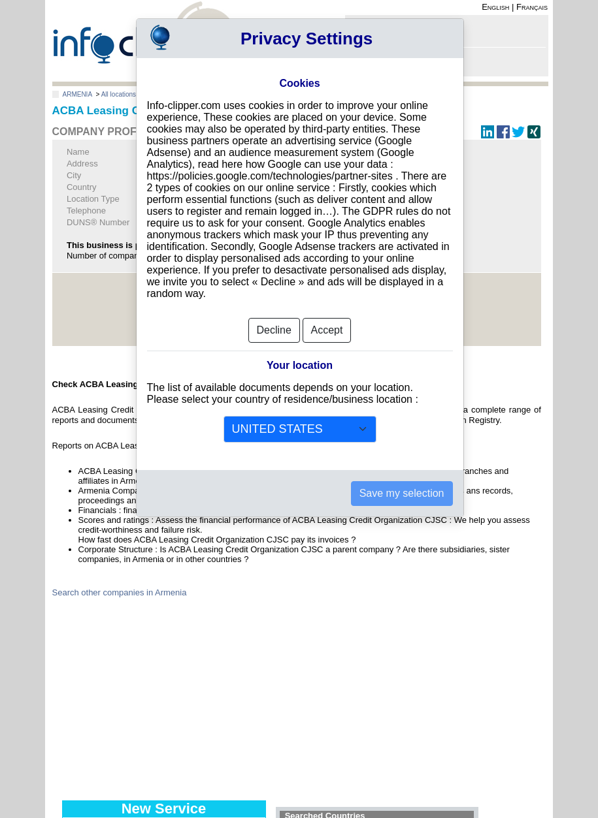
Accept (327, 324)
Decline (274, 324)
